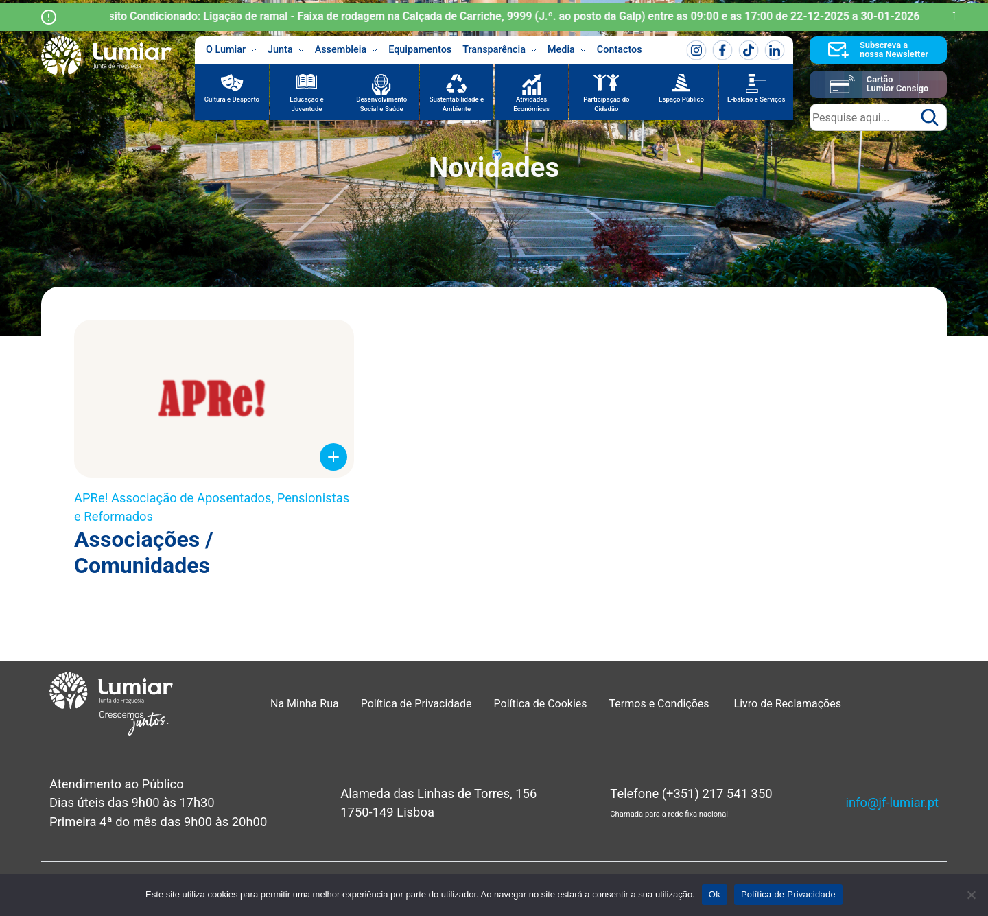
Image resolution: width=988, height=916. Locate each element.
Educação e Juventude (306, 104)
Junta (286, 50)
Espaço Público (681, 99)
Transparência (499, 50)
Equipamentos (419, 50)
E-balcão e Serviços (756, 99)
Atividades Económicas (531, 104)
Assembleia (346, 50)
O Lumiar (231, 50)
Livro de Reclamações (787, 703)
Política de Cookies (540, 703)
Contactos (619, 50)
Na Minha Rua (304, 703)
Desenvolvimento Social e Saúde (381, 104)
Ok (714, 894)
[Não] (971, 895)
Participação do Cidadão (606, 104)
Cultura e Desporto (231, 99)
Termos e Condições (660, 703)
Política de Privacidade (416, 703)
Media (567, 50)
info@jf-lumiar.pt (892, 802)
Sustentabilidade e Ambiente (457, 104)
